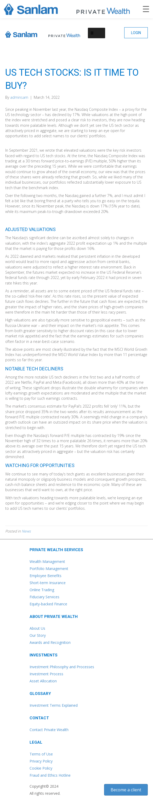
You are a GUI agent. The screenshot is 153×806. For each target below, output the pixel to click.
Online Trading (42, 589)
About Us (37, 628)
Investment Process (46, 673)
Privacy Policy (41, 761)
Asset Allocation (43, 680)
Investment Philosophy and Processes (62, 666)
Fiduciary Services (44, 596)
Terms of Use (41, 754)
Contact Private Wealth (49, 729)
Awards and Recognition (50, 642)
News (26, 531)
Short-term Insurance (48, 582)
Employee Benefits (45, 575)
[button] (136, 32)
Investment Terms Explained (54, 705)
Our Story (38, 635)
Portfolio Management (49, 568)
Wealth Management (47, 561)
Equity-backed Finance (48, 603)
